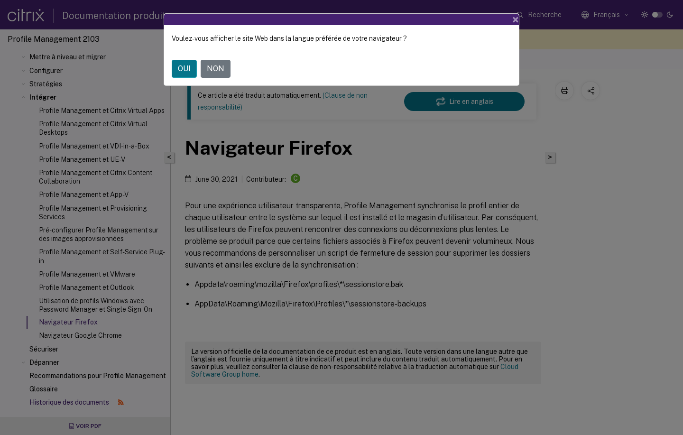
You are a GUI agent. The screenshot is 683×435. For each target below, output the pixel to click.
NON (215, 68)
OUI (184, 68)
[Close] (515, 19)
